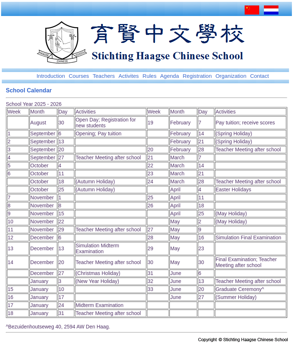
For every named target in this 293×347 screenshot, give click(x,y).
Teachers (104, 76)
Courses (79, 76)
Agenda (169, 76)
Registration (197, 76)
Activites (129, 76)
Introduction (50, 76)
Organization (231, 76)
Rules (149, 76)
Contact (259, 76)
